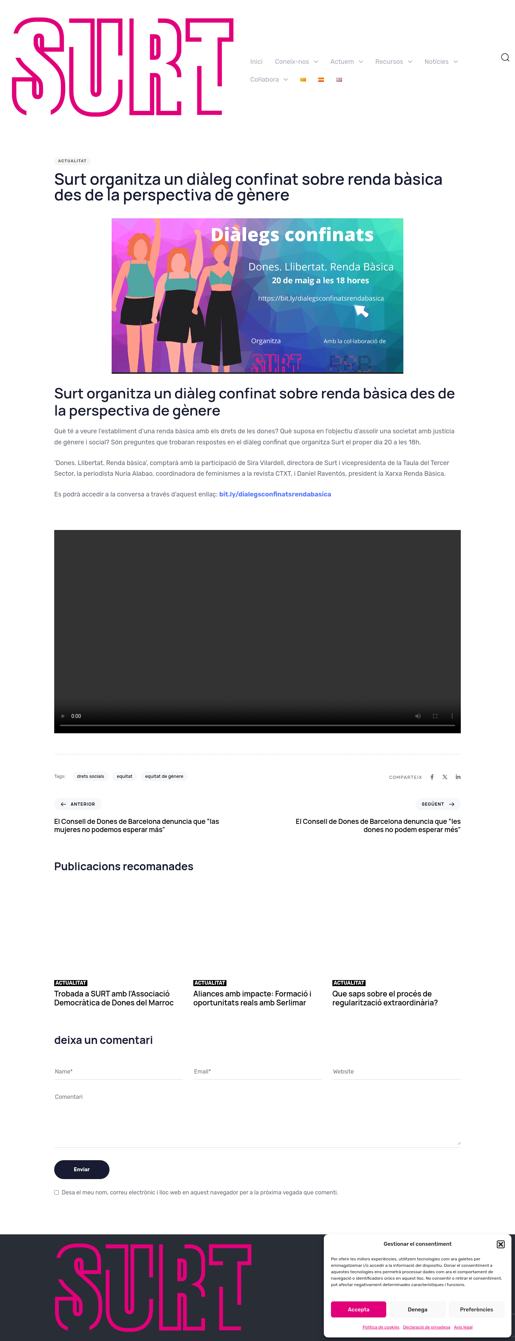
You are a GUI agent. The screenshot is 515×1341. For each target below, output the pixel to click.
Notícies (441, 62)
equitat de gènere (164, 776)
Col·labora (269, 79)
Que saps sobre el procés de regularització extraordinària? (385, 998)
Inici (256, 62)
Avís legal (463, 1327)
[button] (500, 1244)
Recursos (393, 62)
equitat (124, 776)
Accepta (358, 1309)
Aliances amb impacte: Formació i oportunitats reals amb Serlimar (252, 998)
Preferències (476, 1309)
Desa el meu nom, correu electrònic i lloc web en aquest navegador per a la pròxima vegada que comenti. (200, 1192)
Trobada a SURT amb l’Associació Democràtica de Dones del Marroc (114, 998)
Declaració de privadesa (426, 1327)
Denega (417, 1309)
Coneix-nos (296, 62)
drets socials (90, 776)
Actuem (347, 62)
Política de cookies (381, 1327)
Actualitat (72, 161)
